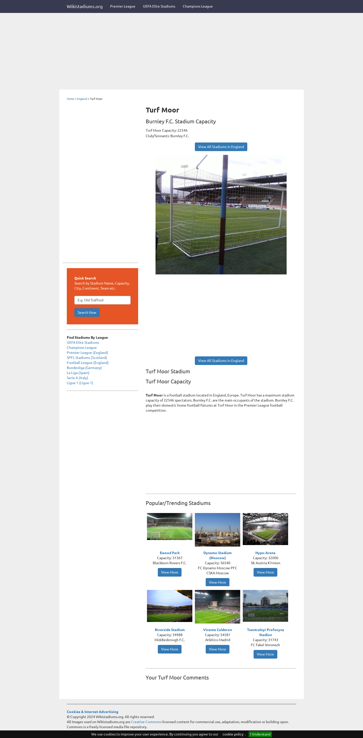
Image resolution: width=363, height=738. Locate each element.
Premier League (122, 6)
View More (169, 572)
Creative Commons (146, 722)
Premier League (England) (87, 353)
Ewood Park (170, 553)
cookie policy (233, 734)
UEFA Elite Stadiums (159, 6)
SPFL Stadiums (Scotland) (87, 358)
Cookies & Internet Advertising (92, 712)
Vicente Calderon (217, 630)
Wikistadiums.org (85, 6)
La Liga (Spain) (78, 373)
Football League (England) (88, 363)
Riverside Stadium (170, 630)
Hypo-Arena (265, 553)
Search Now (87, 312)
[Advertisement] (181, 51)
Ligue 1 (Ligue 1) (80, 383)
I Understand (260, 734)
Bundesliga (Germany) (84, 368)
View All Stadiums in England (221, 147)
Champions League (198, 6)
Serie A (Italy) (77, 378)
